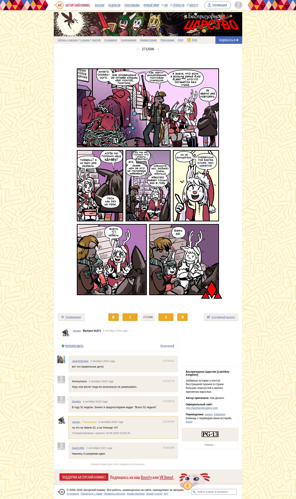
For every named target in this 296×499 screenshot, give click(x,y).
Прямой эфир (151, 5)
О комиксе (110, 40)
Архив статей (154, 493)
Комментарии (148, 40)
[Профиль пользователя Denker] (63, 400)
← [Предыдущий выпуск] (138, 49)
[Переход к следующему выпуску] (148, 182)
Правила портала (114, 493)
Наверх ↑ (210, 444)
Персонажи (167, 40)
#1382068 (169, 447)
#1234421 (169, 360)
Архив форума (136, 493)
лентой (96, 40)
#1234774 (169, 380)
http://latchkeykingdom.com (202, 407)
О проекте (73, 493)
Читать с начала (68, 40)
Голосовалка (132, 5)
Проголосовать (74, 346)
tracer (189, 421)
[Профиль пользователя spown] (65, 332)
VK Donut (166, 477)
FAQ (180, 40)
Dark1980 (78, 448)
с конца (84, 40)
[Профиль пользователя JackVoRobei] (63, 359)
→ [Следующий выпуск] (158, 49)
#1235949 (168, 421)
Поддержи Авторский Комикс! (84, 476)
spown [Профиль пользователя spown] (77, 330)
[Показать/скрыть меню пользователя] (237, 5)
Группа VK (178, 5)
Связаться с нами (91, 493)
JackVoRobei (80, 360)
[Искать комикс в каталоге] (194, 491)
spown (76, 421)
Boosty (194, 5)
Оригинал (167, 345)
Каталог (100, 5)
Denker (76, 401)
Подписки (114, 5)
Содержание (128, 40)
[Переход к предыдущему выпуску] (77, 182)
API (166, 5)
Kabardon (219, 414)
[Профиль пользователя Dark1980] (63, 446)
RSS (194, 40)
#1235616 (169, 401)
